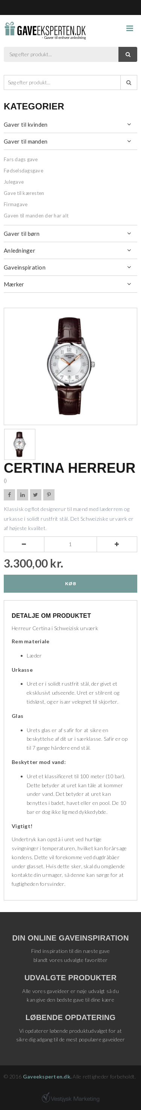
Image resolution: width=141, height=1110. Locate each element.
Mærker (14, 284)
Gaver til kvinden (25, 124)
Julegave (14, 182)
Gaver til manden (25, 141)
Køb (70, 583)
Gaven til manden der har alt (36, 216)
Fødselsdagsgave (23, 171)
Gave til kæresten (24, 193)
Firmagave (15, 204)
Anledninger (19, 250)
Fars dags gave (21, 159)
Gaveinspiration (24, 267)
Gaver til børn (22, 233)
